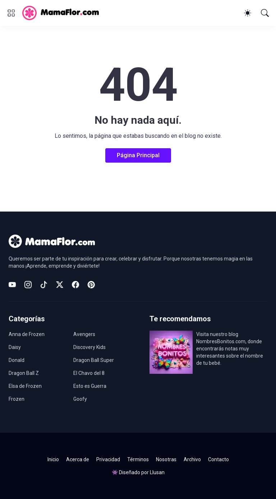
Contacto (218, 459)
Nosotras (166, 459)
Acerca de (77, 459)
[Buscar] (265, 13)
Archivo (192, 459)
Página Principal (138, 155)
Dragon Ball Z (24, 373)
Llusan (157, 472)
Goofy (80, 399)
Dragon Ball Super (93, 360)
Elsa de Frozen (25, 386)
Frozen (16, 399)
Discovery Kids (89, 347)
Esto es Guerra (89, 386)
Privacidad (108, 459)
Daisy (15, 347)
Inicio (53, 459)
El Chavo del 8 (89, 373)
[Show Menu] (11, 13)
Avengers (84, 334)
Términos (138, 459)
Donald (16, 360)
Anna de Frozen (27, 334)
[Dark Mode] (248, 13)
